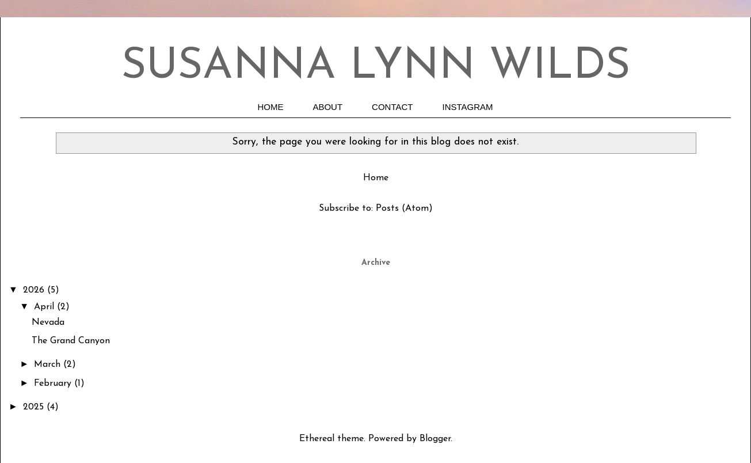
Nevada (48, 322)
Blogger (435, 438)
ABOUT (327, 107)
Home (375, 178)
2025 (35, 407)
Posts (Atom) (404, 208)
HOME (270, 107)
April (45, 307)
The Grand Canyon (71, 341)
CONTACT (392, 107)
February (54, 383)
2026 (35, 290)
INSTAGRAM (468, 107)
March (48, 364)
